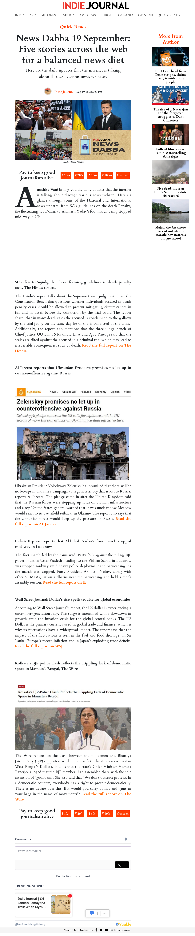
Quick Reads (168, 15)
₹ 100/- (107, 175)
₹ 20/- (79, 175)
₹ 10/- (66, 175)
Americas (87, 15)
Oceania (125, 15)
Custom (123, 175)
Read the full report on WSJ (38, 646)
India (20, 15)
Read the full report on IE (64, 582)
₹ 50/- (93, 175)
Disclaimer (85, 930)
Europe (107, 15)
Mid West (49, 15)
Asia (33, 15)
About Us (69, 930)
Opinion (145, 15)
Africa (69, 15)
